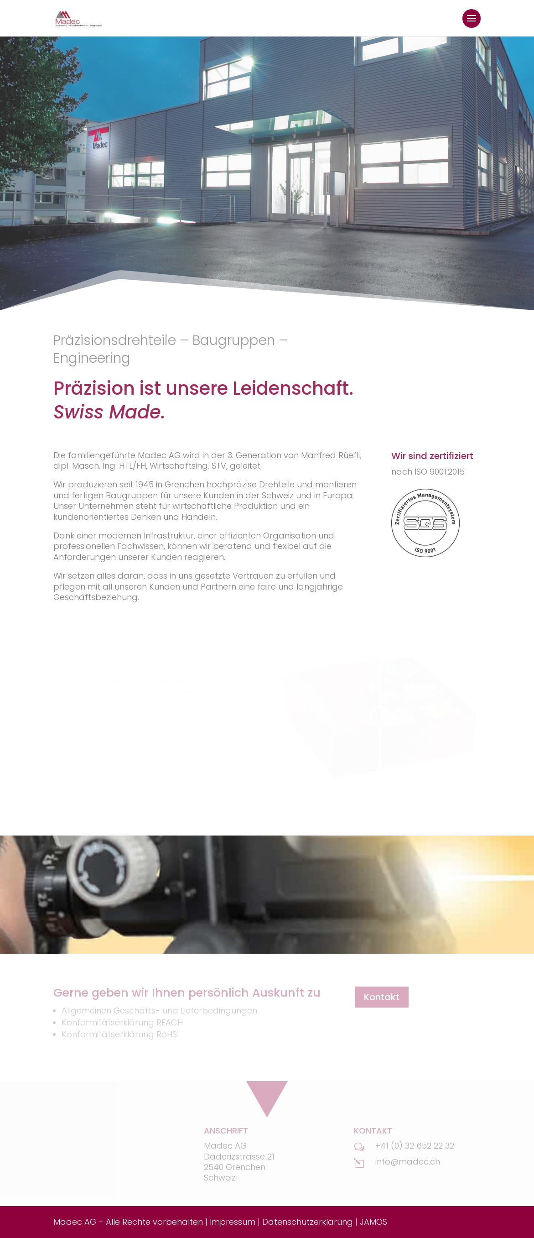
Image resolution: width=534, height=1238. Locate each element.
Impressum (232, 1222)
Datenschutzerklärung (307, 1222)
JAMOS (373, 1222)
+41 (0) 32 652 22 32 (414, 1145)
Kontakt (381, 997)
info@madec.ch (407, 1161)
